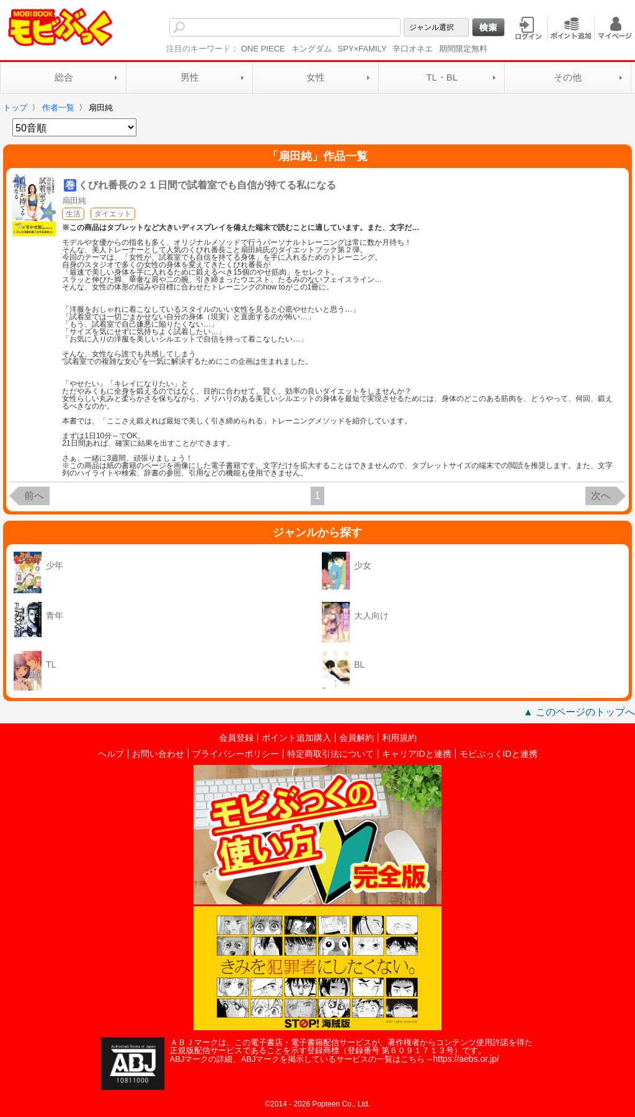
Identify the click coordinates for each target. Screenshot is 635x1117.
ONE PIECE (263, 49)
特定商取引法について (330, 754)
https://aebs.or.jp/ (466, 1059)
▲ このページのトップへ (579, 712)
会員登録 (236, 738)
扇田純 (74, 200)
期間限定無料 (463, 49)
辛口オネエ (413, 49)
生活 (73, 214)
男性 (189, 77)
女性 (315, 77)
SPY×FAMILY (362, 49)
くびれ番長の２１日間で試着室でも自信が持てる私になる (207, 185)
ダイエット (112, 214)
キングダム (311, 49)
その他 (568, 77)
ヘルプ (111, 754)
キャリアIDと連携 (416, 754)
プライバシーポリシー (235, 754)
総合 (64, 77)
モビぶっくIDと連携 (499, 754)
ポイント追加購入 (296, 738)
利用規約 (399, 738)
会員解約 (356, 738)
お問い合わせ (158, 754)
